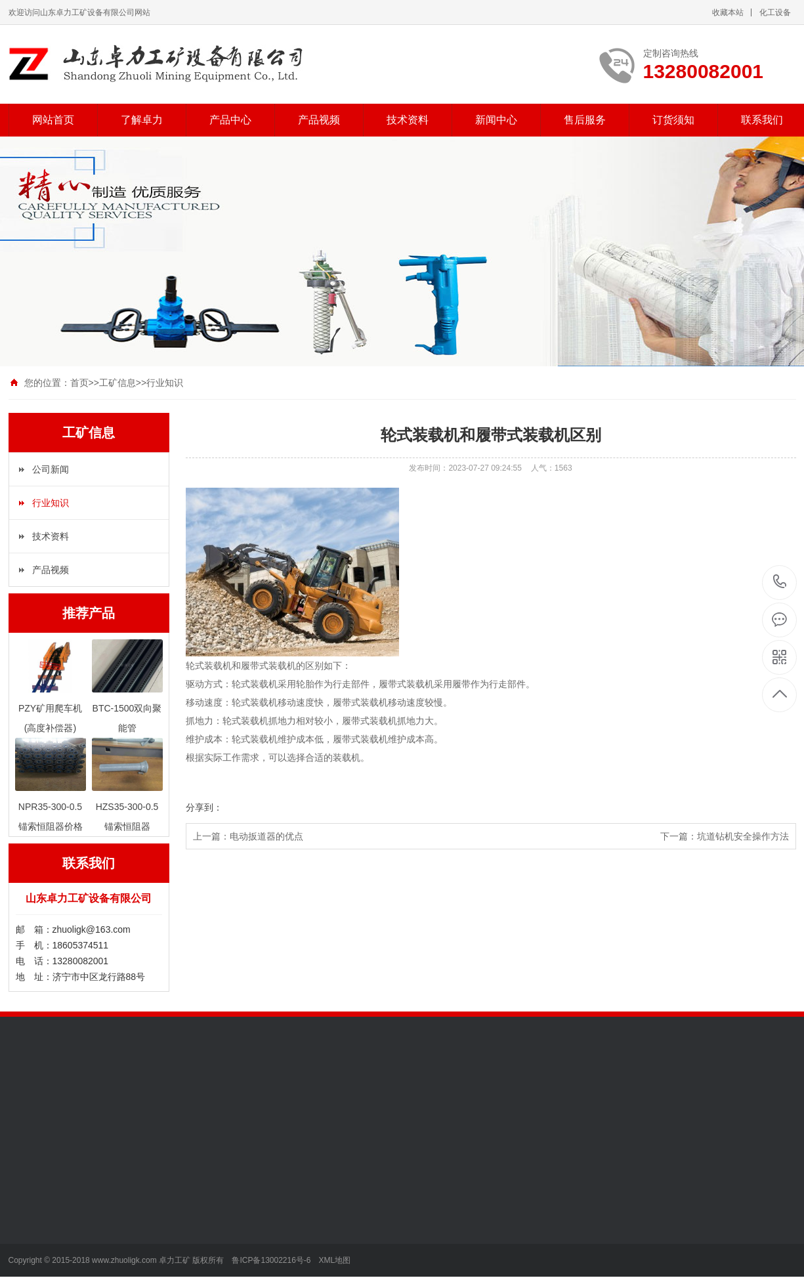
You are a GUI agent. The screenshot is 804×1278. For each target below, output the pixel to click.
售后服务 (585, 119)
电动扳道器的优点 (266, 836)
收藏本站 (728, 12)
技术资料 (408, 119)
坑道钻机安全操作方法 (743, 836)
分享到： (204, 807)
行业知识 (164, 382)
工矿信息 (117, 382)
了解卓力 (142, 119)
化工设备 (775, 12)
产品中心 (230, 119)
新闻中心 (496, 119)
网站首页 (53, 119)
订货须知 (673, 119)
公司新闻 (50, 469)
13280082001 (780, 582)
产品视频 (319, 119)
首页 (79, 382)
